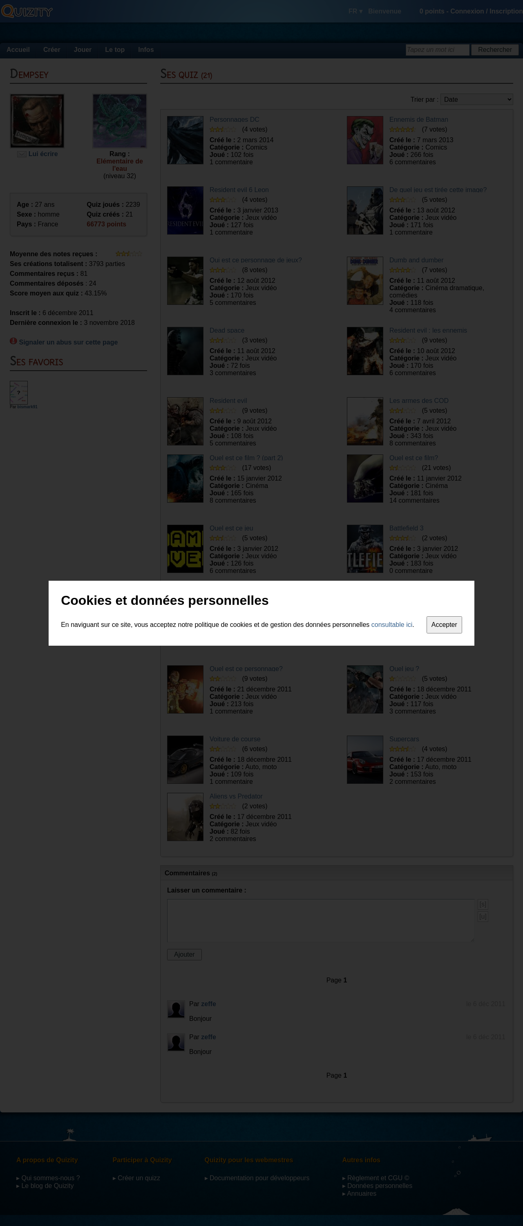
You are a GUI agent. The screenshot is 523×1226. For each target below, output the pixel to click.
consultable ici (392, 624)
